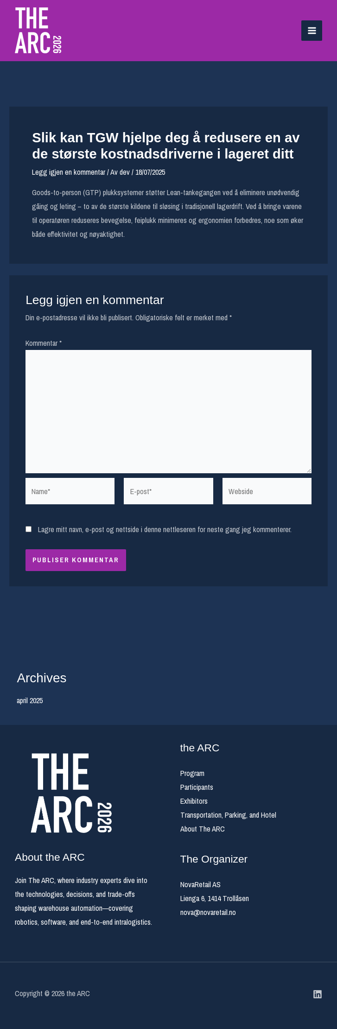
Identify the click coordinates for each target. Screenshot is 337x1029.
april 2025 (30, 700)
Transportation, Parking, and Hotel (228, 815)
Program (192, 773)
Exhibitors (194, 801)
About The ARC (202, 829)
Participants (196, 787)
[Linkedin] (317, 994)
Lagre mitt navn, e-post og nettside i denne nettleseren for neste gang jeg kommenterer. (165, 529)
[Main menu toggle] (311, 30)
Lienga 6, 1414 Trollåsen (214, 898)
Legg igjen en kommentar (68, 172)
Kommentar (43, 343)
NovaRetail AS (200, 884)
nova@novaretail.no (208, 912)
